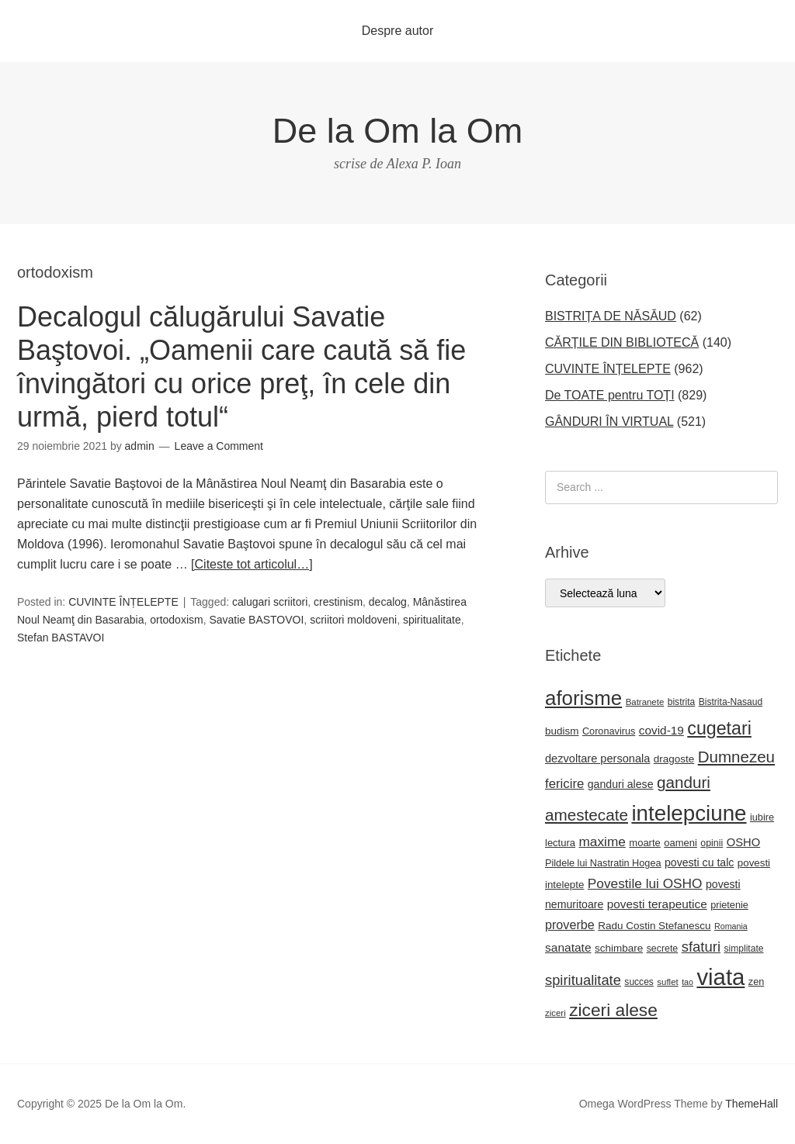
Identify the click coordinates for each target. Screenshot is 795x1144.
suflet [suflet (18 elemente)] (667, 982)
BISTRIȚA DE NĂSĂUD (610, 316)
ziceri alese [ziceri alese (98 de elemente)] (613, 1010)
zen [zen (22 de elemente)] (756, 981)
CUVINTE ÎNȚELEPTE (123, 602)
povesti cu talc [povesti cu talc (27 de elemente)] (699, 862)
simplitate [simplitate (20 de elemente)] (744, 948)
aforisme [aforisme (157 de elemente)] (583, 698)
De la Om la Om (398, 130)
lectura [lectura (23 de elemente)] (560, 842)
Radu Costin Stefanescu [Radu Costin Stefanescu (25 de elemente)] (654, 925)
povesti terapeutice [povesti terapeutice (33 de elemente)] (657, 904)
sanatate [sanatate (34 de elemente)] (568, 947)
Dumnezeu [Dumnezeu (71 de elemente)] (736, 757)
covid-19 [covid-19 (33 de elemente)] (661, 730)
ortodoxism (176, 619)
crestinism (338, 602)
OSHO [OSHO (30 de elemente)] (743, 842)
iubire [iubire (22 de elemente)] (762, 817)
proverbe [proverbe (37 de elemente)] (570, 924)
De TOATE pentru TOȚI (610, 395)
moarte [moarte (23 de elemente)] (644, 842)
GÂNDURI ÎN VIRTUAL (609, 421)
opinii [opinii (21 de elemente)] (711, 843)
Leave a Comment (219, 446)
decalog (388, 602)
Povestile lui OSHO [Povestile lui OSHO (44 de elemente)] (645, 883)
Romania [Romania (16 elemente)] (731, 926)
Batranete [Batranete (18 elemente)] (645, 702)
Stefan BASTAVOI (60, 637)
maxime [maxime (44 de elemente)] (601, 841)
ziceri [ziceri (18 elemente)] (555, 1013)
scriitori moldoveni (353, 619)
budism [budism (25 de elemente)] (561, 731)
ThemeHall (751, 1103)
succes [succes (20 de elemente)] (639, 981)
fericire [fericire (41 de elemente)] (564, 783)
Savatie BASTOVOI (256, 619)
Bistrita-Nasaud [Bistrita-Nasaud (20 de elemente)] (730, 701)
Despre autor (398, 30)
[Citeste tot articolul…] (252, 564)
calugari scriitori (269, 602)
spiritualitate (432, 619)
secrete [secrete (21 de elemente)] (663, 948)
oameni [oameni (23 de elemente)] (680, 842)
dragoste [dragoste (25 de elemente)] (674, 759)
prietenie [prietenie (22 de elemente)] (729, 905)
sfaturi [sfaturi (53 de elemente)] (701, 946)
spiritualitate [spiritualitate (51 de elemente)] (583, 980)
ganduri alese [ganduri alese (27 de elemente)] (621, 784)
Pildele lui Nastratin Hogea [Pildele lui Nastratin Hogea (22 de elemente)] (603, 863)
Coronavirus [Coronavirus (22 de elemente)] (608, 731)
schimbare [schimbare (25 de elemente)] (619, 948)
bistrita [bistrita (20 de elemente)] (682, 701)
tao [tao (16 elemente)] (687, 982)
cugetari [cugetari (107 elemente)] (719, 728)
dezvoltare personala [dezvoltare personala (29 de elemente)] (597, 758)
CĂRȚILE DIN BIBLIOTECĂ (622, 342)
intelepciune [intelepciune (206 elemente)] (688, 813)
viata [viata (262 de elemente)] (720, 977)
